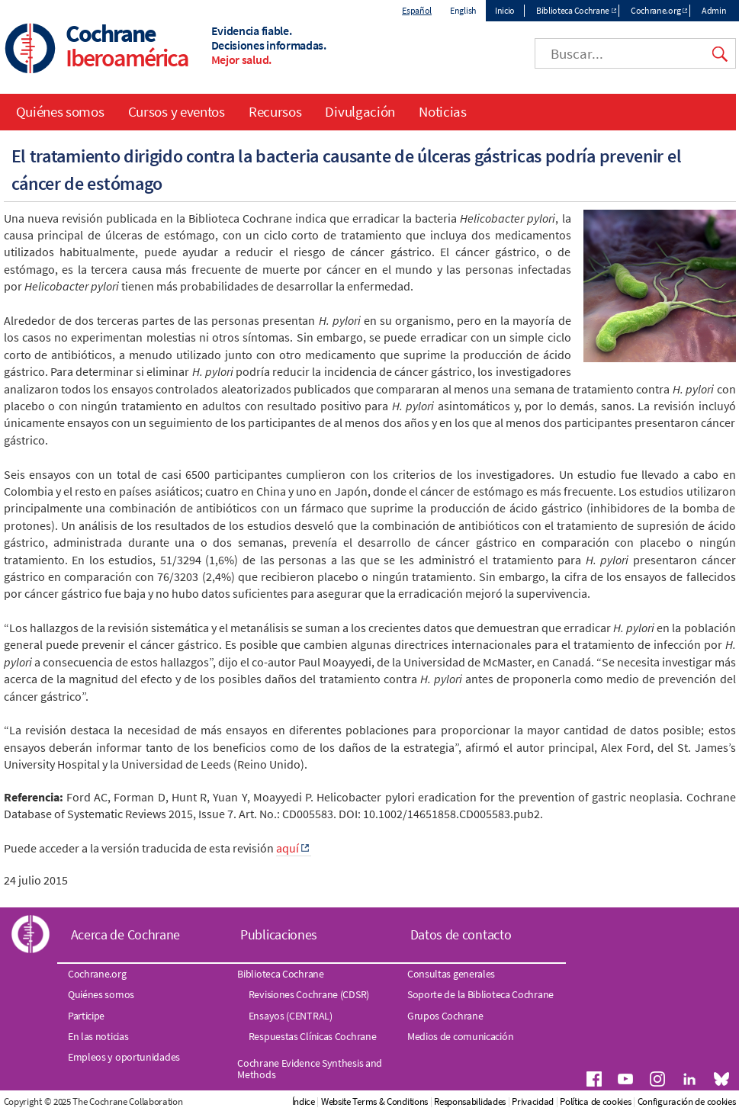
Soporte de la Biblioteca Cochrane (480, 994)
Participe (86, 1016)
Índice (303, 1101)
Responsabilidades (470, 1101)
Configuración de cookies (687, 1101)
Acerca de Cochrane (126, 934)
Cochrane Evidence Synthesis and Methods (309, 1068)
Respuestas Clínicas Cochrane (313, 1036)
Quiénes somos (60, 111)
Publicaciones (278, 934)
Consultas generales (451, 974)
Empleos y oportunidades (124, 1057)
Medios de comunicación (460, 1036)
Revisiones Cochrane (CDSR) (309, 994)
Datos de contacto (461, 934)
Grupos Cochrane (445, 1016)
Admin (714, 10)
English (463, 10)
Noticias (443, 111)
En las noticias (98, 1036)
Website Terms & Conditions (374, 1101)
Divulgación (360, 111)
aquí (287, 848)
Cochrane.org (655, 10)
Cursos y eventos (176, 111)
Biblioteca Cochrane (572, 10)
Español (417, 10)
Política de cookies (595, 1101)
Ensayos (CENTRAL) (291, 1016)
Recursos (275, 111)
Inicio (505, 10)
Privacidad (533, 1101)
